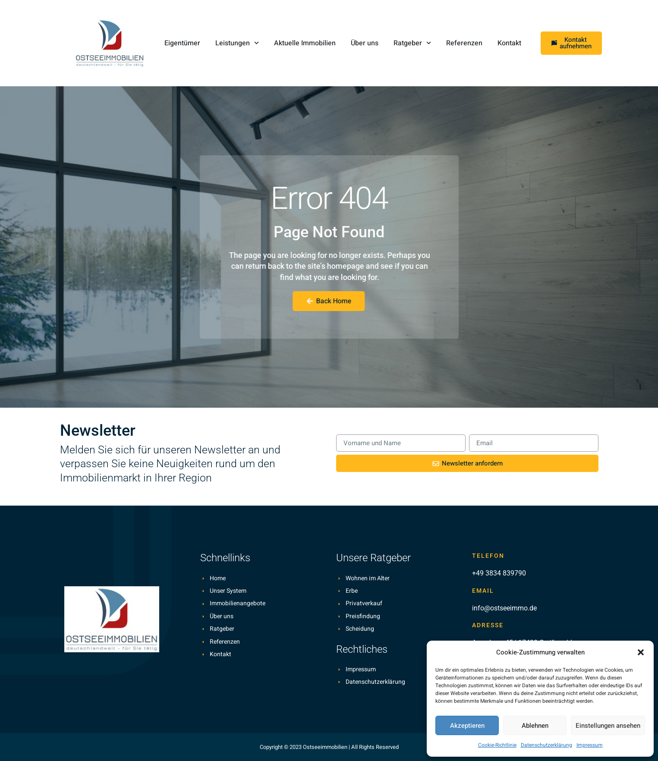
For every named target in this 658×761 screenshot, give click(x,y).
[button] (640, 652)
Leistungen (237, 43)
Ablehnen (535, 725)
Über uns (364, 43)
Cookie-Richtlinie (497, 745)
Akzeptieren (467, 725)
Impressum (589, 745)
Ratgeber (412, 43)
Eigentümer (182, 43)
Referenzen (464, 43)
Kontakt (509, 43)
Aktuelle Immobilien (305, 43)
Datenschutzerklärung (546, 745)
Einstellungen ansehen (608, 725)
